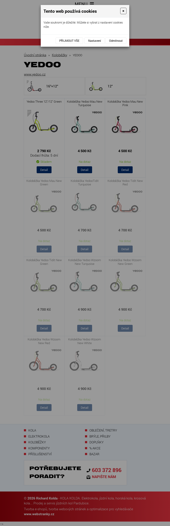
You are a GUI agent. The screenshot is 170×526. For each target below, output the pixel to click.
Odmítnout (116, 40)
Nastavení (94, 40)
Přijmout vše (69, 40)
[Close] (123, 11)
